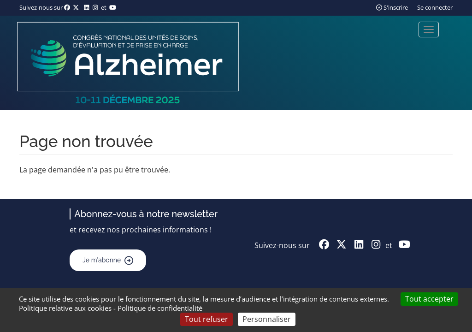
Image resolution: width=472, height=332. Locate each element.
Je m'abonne (102, 260)
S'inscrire (392, 7)
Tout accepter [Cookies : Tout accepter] (429, 299)
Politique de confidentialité (160, 308)
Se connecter (435, 7)
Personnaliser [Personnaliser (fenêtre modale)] (266, 319)
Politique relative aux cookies (65, 308)
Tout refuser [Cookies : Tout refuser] (206, 319)
